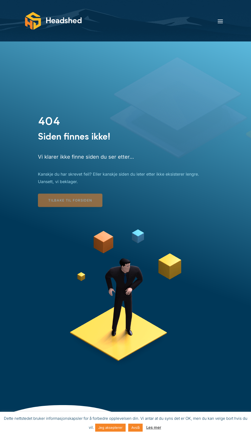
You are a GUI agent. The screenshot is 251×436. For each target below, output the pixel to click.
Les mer (153, 427)
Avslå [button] (135, 427)
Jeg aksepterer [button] (110, 427)
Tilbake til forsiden (70, 201)
